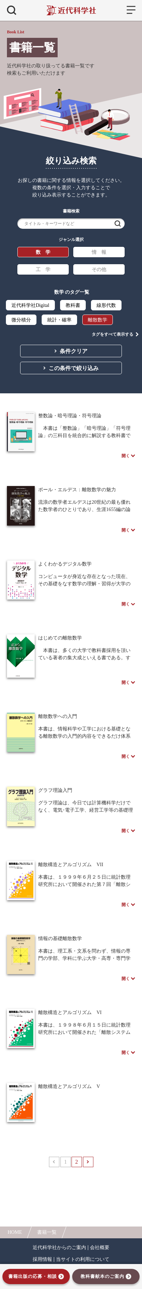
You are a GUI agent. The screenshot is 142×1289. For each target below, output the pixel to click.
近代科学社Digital (30, 305)
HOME (15, 1232)
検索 (118, 223)
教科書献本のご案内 (102, 1276)
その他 (99, 269)
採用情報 (42, 1259)
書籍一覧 (47, 1232)
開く (126, 455)
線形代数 (106, 305)
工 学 (43, 269)
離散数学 (97, 320)
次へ (88, 1162)
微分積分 (21, 320)
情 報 (99, 252)
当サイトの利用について (82, 1259)
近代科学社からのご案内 (59, 1247)
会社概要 (99, 1247)
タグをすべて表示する (112, 334)
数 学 (43, 252)
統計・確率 (59, 320)
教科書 (73, 305)
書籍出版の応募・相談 (32, 1276)
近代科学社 (71, 10)
